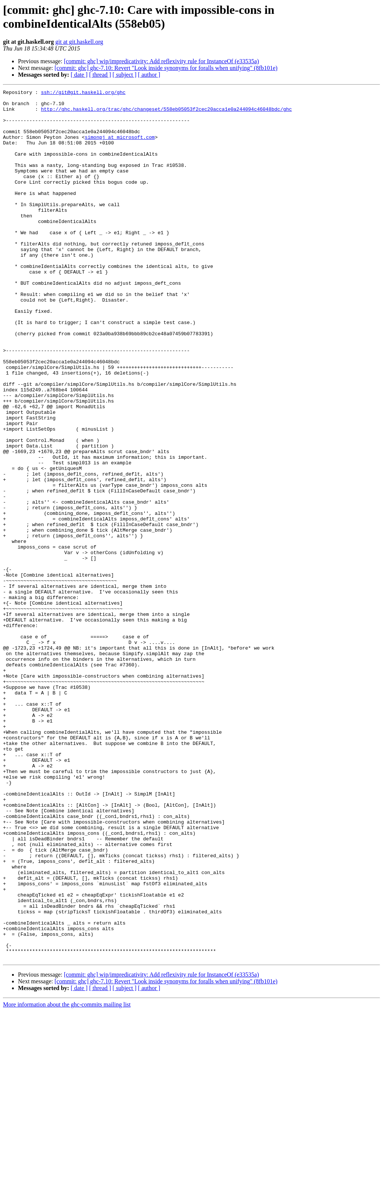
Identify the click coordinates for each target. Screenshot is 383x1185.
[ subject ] (125, 74)
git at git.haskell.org (79, 42)
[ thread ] (100, 74)
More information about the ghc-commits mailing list (67, 1178)
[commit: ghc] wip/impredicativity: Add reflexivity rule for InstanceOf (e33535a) (161, 61)
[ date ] (79, 74)
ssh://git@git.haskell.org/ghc (83, 93)
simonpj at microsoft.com (119, 147)
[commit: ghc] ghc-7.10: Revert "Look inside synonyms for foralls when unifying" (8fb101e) (166, 68)
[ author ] (149, 74)
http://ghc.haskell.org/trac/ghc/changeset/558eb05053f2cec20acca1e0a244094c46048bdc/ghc (166, 113)
